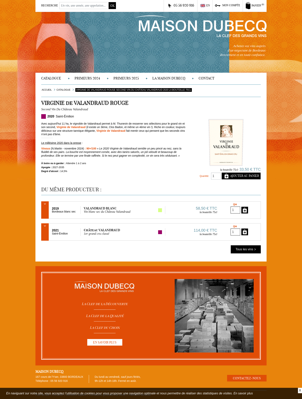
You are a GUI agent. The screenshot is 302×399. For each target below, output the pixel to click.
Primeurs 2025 (126, 78)
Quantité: (204, 176)
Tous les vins (246, 249)
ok (112, 6)
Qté (235, 204)
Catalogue (51, 78)
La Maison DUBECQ (168, 78)
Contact (206, 78)
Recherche (49, 5)
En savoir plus (243, 393)
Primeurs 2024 (87, 78)
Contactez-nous (247, 378)
